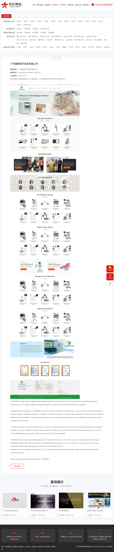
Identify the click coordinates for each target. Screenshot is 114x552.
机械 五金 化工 (59, 40)
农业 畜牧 (69, 40)
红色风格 (35, 32)
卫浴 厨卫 (89, 40)
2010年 (19, 25)
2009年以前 (27, 25)
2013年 (87, 21)
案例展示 (55, 5)
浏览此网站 (17, 466)
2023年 (19, 21)
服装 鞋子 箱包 (21, 36)
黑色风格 (27, 32)
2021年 (32, 21)
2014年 (80, 21)
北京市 (32, 47)
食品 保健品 (98, 40)
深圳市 (25, 47)
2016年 (66, 21)
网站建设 (40, 5)
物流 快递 (33, 40)
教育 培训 (41, 40)
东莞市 (45, 47)
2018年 (53, 21)
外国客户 (107, 47)
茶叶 (105, 40)
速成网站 (48, 5)
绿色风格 (43, 32)
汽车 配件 (49, 40)
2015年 (73, 21)
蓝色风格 (19, 32)
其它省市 (91, 47)
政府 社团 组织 (56, 36)
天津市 (84, 47)
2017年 (60, 21)
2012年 (94, 21)
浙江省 (71, 47)
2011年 (101, 21)
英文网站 (35, 28)
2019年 (46, 21)
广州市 (19, 47)
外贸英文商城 (44, 28)
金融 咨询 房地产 (91, 36)
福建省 (64, 47)
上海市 (58, 47)
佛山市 (38, 47)
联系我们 (86, 5)
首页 (34, 5)
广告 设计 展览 (67, 36)
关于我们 (63, 5)
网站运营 (78, 5)
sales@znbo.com (45, 536)
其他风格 (51, 32)
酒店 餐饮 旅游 (79, 40)
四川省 (77, 47)
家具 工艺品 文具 (22, 40)
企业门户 (19, 28)
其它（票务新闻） (22, 43)
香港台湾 (99, 47)
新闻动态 (71, 5)
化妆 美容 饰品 (33, 36)
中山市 (51, 47)
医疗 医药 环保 (79, 36)
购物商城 (27, 28)
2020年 (39, 21)
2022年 (26, 21)
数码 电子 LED (44, 36)
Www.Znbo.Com (101, 546)
